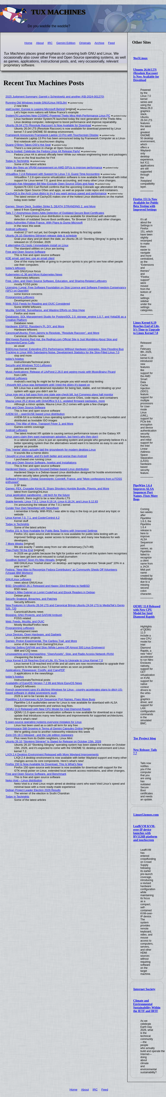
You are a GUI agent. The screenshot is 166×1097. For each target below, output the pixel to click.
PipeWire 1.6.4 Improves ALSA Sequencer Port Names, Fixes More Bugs (145, 492)
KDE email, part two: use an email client (30, 258)
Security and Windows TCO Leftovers (29, 365)
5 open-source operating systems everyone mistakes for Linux (44, 722)
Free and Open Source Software (25, 251)
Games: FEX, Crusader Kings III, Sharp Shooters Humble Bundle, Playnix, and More (57, 488)
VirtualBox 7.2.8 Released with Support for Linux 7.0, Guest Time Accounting (53, 174)
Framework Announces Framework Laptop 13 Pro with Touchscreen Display (52, 135)
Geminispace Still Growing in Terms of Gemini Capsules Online (44, 728)
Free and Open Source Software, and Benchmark (36, 774)
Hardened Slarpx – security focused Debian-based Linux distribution (47, 469)
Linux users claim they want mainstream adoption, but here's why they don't (52, 436)
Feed (111, 43)
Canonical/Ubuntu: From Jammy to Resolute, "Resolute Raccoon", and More (52, 332)
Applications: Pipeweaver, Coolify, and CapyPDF (35, 670)
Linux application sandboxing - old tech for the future (38, 495)
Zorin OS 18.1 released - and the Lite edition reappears (39, 735)
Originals (85, 43)
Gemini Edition (65, 43)
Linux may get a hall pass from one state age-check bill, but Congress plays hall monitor (59, 394)
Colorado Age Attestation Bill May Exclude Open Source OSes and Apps (50, 183)
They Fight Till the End (19, 550)
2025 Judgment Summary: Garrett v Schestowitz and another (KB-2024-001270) (55, 96)
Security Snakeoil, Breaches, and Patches (31, 598)
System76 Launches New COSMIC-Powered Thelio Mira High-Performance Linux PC (58, 115)
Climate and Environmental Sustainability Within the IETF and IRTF (146, 1006)
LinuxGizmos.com (146, 814)
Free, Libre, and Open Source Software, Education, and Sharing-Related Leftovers (56, 281)
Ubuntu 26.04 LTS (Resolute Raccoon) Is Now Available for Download (146, 75)
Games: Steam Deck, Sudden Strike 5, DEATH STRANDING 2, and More (51, 206)
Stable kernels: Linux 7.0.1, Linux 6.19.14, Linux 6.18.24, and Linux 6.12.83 (52, 501)
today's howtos (15, 358)
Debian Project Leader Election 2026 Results (33, 790)
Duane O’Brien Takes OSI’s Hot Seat (28, 144)
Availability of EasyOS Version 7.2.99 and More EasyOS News (44, 683)
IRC (50, 43)
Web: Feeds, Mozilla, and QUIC (25, 621)
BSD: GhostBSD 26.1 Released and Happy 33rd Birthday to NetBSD (48, 585)
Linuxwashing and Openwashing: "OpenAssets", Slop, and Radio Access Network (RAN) (60, 654)
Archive (99, 43)
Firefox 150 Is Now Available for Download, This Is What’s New (44, 764)
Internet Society (144, 989)
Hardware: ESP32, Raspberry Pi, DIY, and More (35, 326)
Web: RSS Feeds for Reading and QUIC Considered (38, 303)
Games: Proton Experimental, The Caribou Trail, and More (41, 641)
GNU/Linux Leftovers (18, 579)
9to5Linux (140, 58)
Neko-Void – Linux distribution (24, 780)
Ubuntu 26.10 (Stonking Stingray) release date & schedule (41, 235)
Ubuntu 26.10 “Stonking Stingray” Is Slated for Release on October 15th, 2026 (53, 741)
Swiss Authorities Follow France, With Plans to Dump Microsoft (44, 222)
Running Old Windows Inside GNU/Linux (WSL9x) (36, 102)
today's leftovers (16, 268)
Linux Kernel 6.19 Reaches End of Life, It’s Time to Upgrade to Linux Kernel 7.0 (146, 328)
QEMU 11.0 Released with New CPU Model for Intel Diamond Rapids (146, 611)
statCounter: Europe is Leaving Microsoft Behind (35, 109)
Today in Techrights (17, 161)
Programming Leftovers (20, 297)
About (40, 43)
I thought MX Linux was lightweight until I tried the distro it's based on (48, 384)
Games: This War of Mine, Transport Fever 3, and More (39, 423)
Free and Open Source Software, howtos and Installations (41, 462)
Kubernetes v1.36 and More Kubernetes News (34, 274)
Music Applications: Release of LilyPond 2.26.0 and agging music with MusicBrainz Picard (61, 371)
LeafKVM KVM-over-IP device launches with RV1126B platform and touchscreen (145, 833)
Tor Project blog (144, 738)
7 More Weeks (14, 543)
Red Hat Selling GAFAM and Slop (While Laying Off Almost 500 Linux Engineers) (55, 647)
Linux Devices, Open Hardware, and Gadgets (33, 634)
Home (28, 43)
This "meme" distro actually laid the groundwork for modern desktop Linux (51, 449)
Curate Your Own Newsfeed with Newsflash (32, 508)
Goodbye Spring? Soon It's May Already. (30, 559)
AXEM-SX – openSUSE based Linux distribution (35, 414)
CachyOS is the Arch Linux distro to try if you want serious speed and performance (56, 193)
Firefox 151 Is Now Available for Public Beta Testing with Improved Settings (145, 204)
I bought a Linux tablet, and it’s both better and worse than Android (46, 456)
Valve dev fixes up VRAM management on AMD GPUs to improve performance (54, 167)
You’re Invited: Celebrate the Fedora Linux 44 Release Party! (43, 151)
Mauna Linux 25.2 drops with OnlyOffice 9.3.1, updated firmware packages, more (55, 401)
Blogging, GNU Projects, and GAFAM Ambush (34, 615)
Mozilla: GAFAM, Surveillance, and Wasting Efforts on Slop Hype (45, 310)
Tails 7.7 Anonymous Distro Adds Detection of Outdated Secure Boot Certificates (55, 212)
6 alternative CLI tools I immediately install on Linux (37, 245)
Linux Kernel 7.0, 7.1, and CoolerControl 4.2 (33, 517)
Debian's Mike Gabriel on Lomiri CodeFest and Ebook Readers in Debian (50, 592)
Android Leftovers (16, 229)
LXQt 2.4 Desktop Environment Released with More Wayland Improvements (52, 754)
